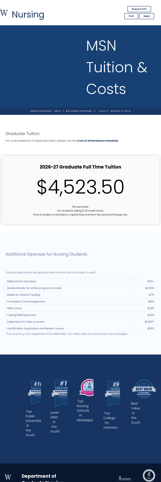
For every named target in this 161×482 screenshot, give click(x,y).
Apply (146, 16)
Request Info (139, 9)
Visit (131, 16)
